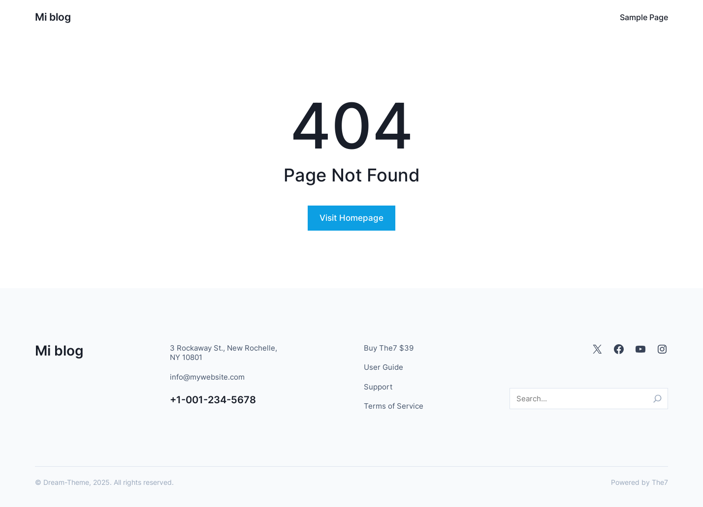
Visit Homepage (351, 218)
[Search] (657, 398)
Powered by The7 (639, 482)
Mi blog (53, 17)
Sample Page (644, 17)
